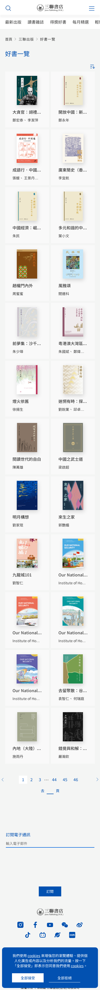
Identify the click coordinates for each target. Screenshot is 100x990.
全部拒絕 (64, 977)
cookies (34, 955)
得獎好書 (58, 22)
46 (75, 779)
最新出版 (13, 22)
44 (54, 779)
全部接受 (28, 977)
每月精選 (80, 22)
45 (65, 779)
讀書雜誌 (36, 22)
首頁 (8, 39)
